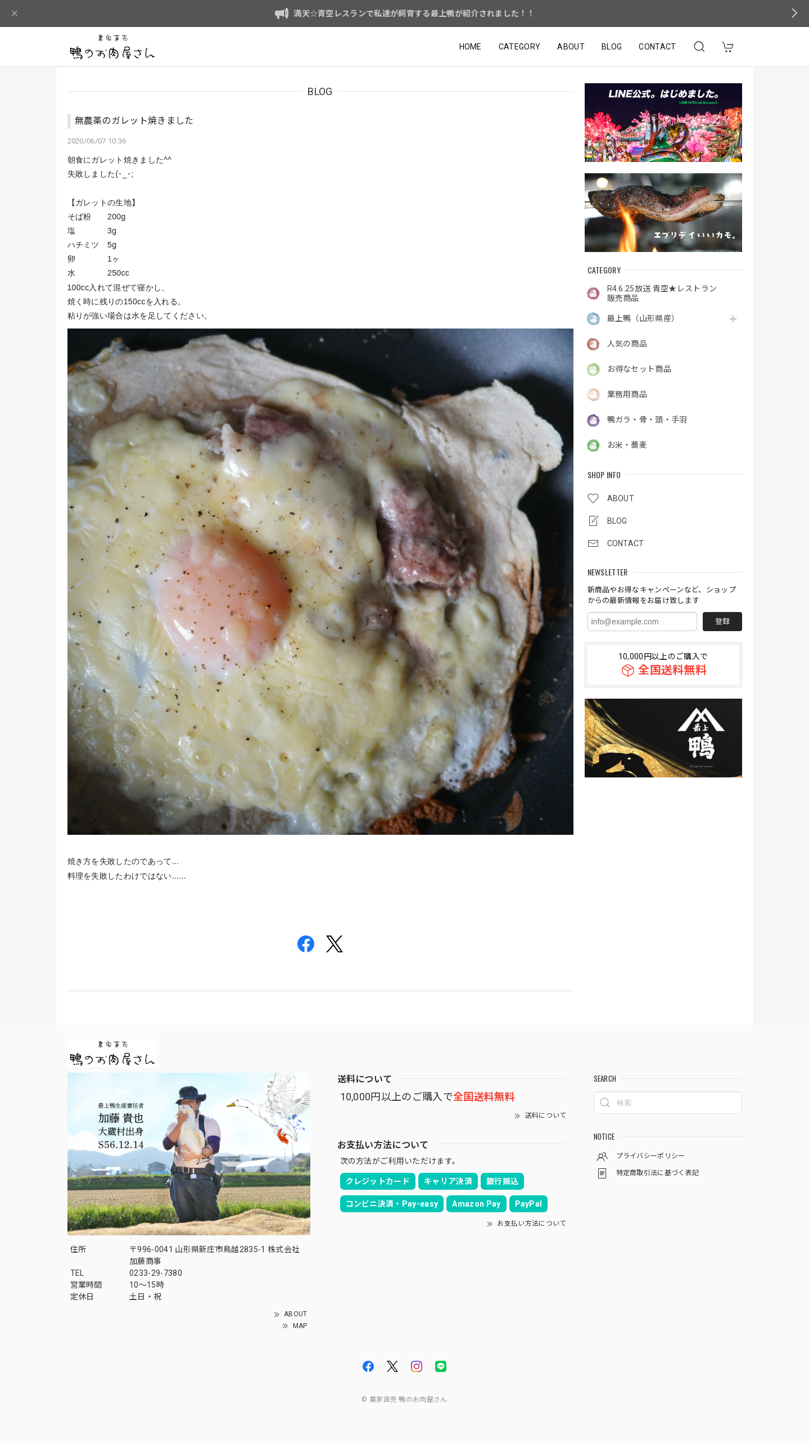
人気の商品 (627, 343)
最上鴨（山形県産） (643, 318)
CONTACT (657, 46)
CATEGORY (520, 46)
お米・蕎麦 (627, 444)
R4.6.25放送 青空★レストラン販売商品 (662, 293)
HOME (470, 46)
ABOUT (571, 46)
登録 (722, 621)
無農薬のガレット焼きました (134, 120)
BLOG (612, 46)
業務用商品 (627, 394)
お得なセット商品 (639, 369)
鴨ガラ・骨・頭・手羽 (647, 419)
